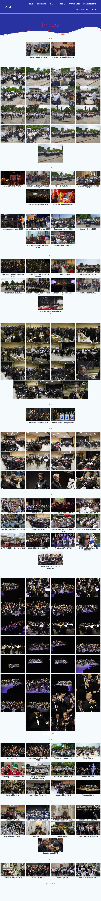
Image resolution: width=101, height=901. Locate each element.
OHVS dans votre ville (86, 9)
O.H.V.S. (51, 4)
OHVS (8, 7)
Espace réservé (89, 4)
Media (62, 4)
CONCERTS (41, 4)
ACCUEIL (31, 4)
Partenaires (74, 4)
